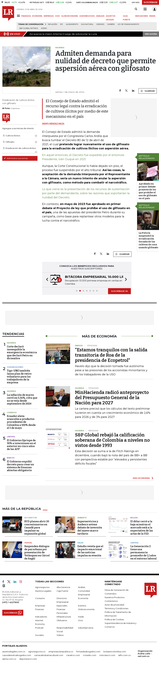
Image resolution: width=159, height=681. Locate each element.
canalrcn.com (73, 655)
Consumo (40, 598)
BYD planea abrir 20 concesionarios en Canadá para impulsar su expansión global (36, 527)
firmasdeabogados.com (88, 651)
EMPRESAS (49, 16)
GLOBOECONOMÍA (69, 16)
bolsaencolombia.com (114, 651)
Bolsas (134, 518)
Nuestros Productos (114, 597)
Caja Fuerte (62, 591)
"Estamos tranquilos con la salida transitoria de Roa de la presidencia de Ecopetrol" (111, 355)
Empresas (40, 605)
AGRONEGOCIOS (87, 16)
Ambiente (82, 518)
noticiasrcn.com (107, 655)
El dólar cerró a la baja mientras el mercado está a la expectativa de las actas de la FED (141, 527)
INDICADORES (141, 16)
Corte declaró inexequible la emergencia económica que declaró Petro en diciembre (22, 352)
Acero (44, 28)
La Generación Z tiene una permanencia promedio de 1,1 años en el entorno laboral (143, 552)
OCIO (57, 16)
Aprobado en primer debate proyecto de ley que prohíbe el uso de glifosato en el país (148, 191)
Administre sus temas (16, 158)
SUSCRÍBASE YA (119, 291)
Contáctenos (111, 601)
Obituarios (62, 620)
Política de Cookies (114, 619)
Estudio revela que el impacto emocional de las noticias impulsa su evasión (90, 551)
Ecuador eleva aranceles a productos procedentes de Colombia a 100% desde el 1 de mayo (21, 422)
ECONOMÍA (37, 16)
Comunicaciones (15, 367)
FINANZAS (26, 16)
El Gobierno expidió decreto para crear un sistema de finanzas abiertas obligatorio (20, 466)
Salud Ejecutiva (85, 628)
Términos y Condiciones (116, 608)
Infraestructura (64, 616)
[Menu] (19, 16)
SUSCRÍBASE (150, 2)
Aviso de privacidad (114, 604)
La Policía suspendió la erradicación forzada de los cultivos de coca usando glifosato (148, 240)
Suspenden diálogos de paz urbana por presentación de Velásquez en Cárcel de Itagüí (37, 552)
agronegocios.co (36, 651)
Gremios (100, 24)
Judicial (28, 543)
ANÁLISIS (100, 16)
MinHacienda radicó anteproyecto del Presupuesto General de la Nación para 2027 (112, 398)
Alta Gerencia (63, 587)
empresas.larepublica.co (61, 651)
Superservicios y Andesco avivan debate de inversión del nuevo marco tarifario (89, 527)
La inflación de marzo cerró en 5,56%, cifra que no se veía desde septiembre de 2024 (22, 399)
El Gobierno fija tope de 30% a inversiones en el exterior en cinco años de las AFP (21, 445)
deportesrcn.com (28, 659)
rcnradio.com (89, 655)
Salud (80, 543)
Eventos (82, 605)
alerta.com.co (9, 659)
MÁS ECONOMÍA (141, 478)
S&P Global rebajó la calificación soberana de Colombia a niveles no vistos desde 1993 (112, 440)
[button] (46, 279)
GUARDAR (147, 91)
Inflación (52, 24)
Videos (60, 635)
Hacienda (11, 343)
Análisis (81, 587)
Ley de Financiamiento (128, 24)
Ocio (80, 620)
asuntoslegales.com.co (13, 651)
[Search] (136, 9)
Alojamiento (72, 24)
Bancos (11, 458)
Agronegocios (42, 587)
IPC (61, 24)
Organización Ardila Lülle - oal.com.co (145, 653)
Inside (81, 616)
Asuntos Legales (43, 591)
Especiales (62, 605)
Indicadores (41, 616)
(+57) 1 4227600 (10, 602)
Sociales (39, 635)
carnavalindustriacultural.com (48, 655)
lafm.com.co (124, 655)
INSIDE (152, 16)
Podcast (39, 628)
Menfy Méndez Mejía (53, 123)
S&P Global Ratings (28, 28)
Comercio (12, 412)
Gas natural (87, 24)
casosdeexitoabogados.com (16, 655)
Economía (83, 598)
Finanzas (39, 609)
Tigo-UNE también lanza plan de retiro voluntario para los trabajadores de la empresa (19, 376)
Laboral (11, 437)
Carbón (111, 24)
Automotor (30, 518)
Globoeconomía (86, 609)
